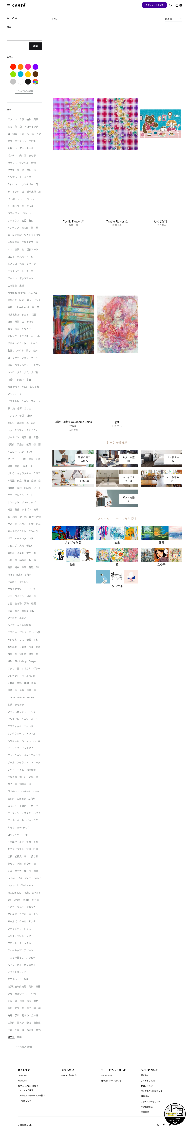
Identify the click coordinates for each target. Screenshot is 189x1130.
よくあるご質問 (148, 1080)
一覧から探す (25, 1100)
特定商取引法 (147, 1106)
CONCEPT (22, 1075)
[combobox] (173, 18)
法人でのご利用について (152, 1091)
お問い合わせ (147, 1085)
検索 (35, 46)
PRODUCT (22, 1080)
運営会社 (145, 1075)
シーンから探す (26, 1090)
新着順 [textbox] (168, 18)
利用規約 (145, 1096)
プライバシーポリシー (151, 1101)
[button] (72, 542)
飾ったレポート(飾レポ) (111, 1080)
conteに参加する (69, 1075)
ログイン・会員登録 (154, 5)
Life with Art (106, 1075)
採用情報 (145, 1112)
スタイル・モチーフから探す (32, 1095)
